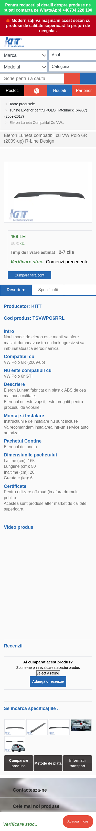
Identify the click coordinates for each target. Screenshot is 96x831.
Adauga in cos (77, 821)
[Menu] (89, 39)
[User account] (68, 39)
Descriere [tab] (16, 290)
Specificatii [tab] (48, 290)
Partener (84, 90)
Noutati (59, 90)
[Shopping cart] (46, 39)
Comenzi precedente (67, 261)
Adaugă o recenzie (48, 681)
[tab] (80, 290)
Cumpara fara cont (29, 275)
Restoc (12, 90)
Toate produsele (22, 104)
